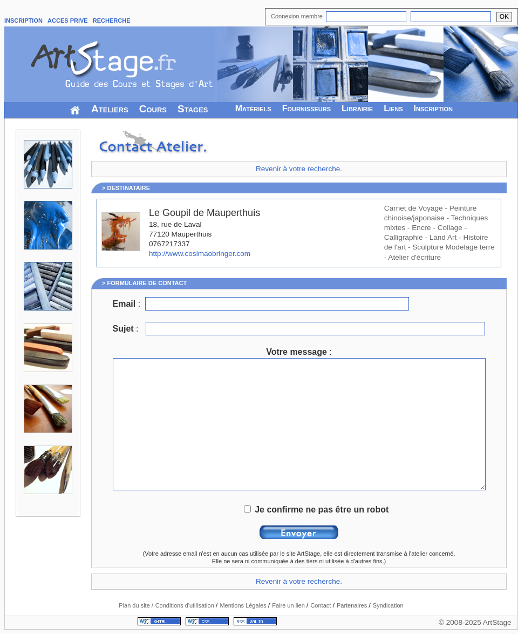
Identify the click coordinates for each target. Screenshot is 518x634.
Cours (153, 108)
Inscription (433, 108)
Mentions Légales (244, 605)
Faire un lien (289, 605)
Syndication (388, 605)
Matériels (253, 108)
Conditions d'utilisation (185, 605)
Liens (393, 108)
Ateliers (109, 108)
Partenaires (353, 605)
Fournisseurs (306, 108)
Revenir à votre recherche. (299, 169)
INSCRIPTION (23, 20)
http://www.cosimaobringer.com (199, 253)
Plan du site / (136, 605)
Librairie (357, 108)
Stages (193, 108)
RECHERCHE (112, 20)
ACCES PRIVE (67, 20)
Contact (321, 605)
